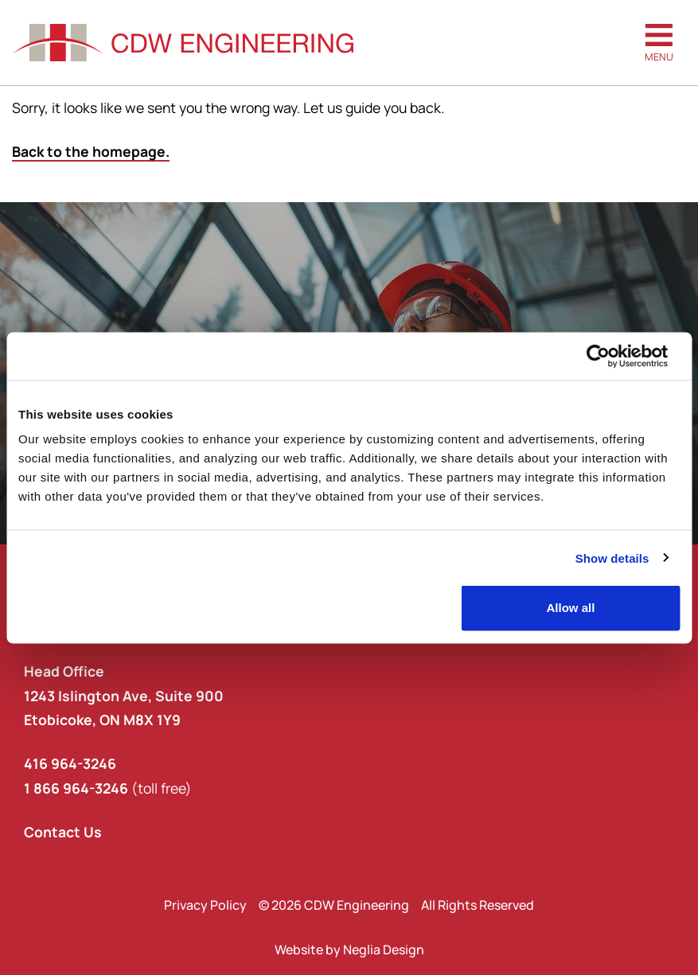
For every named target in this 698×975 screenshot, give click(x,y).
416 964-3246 (70, 763)
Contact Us (63, 831)
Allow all (570, 607)
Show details (612, 557)
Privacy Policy (205, 905)
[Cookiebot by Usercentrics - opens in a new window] (610, 356)
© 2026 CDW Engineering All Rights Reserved (396, 905)
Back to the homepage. (91, 151)
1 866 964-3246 (76, 788)
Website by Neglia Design (349, 949)
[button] (659, 42)
